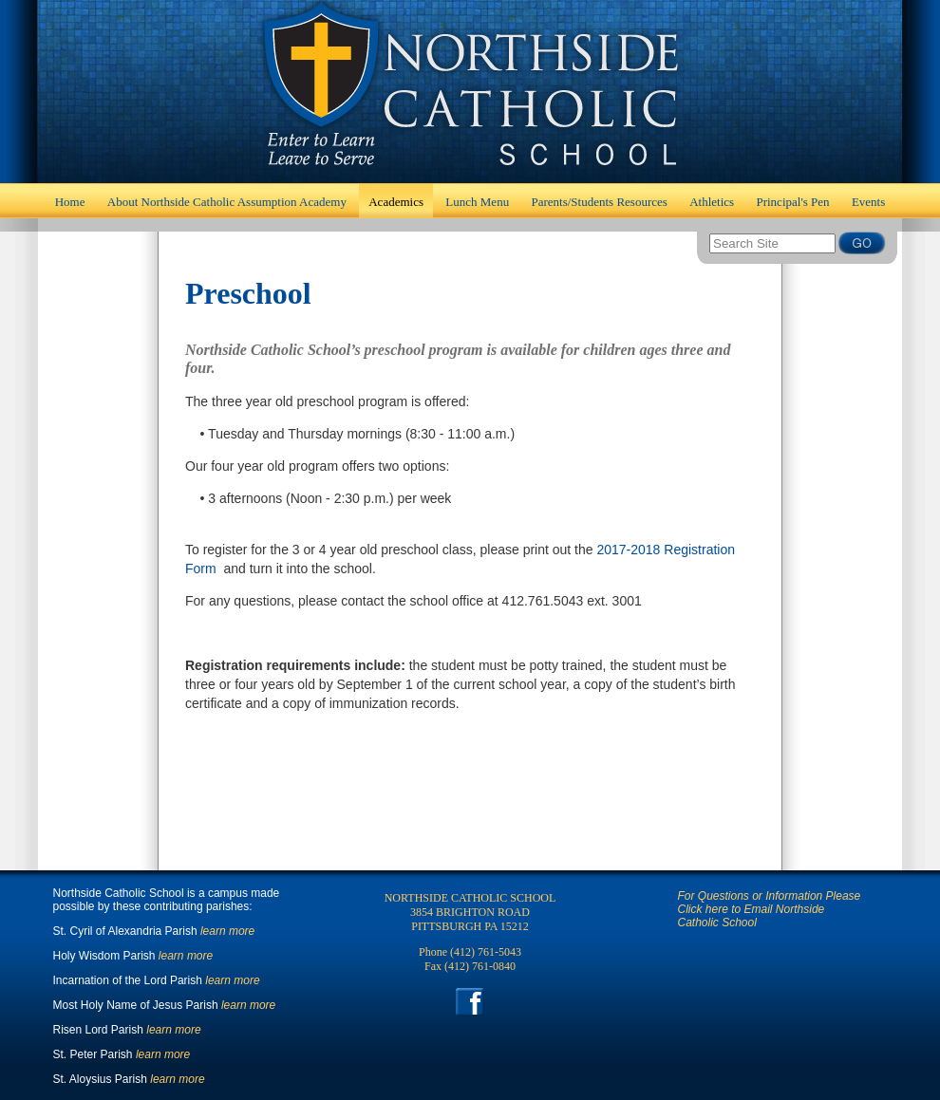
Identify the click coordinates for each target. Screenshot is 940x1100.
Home (470, 91)
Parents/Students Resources (599, 202)
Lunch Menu (477, 202)
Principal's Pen (792, 202)
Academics (395, 202)
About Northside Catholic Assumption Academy (227, 202)
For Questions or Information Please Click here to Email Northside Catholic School (769, 909)
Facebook (470, 1001)
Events (868, 202)
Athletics (711, 202)
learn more (227, 931)
